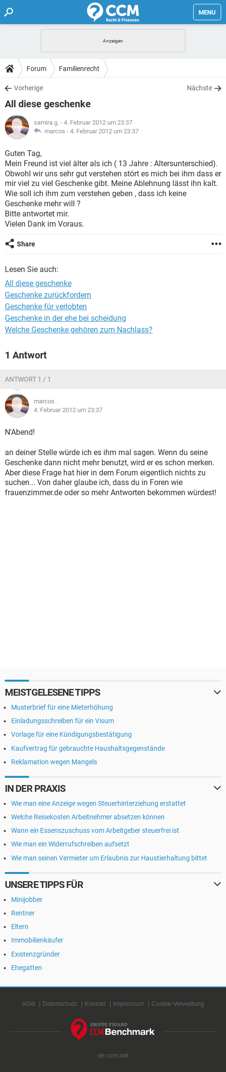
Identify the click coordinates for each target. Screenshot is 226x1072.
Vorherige (28, 88)
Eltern (19, 926)
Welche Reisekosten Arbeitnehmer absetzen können (88, 817)
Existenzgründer (35, 954)
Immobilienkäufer (37, 940)
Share (26, 244)
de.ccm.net (113, 1055)
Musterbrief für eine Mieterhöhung (62, 707)
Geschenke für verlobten (46, 306)
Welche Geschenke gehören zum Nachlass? (79, 329)
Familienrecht (79, 68)
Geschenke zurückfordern (48, 295)
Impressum (128, 1003)
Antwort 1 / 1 (28, 379)
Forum (36, 68)
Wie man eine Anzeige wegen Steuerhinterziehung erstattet (98, 803)
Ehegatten (26, 968)
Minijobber (26, 899)
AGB (28, 1003)
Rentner (23, 913)
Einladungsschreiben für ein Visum (62, 721)
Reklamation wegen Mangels (54, 762)
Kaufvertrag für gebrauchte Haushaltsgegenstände (88, 748)
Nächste (199, 88)
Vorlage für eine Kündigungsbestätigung (71, 734)
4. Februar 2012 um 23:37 (104, 131)
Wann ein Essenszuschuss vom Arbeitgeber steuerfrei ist (95, 830)
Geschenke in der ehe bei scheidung (65, 318)
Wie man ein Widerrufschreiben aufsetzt (70, 844)
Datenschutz (59, 1003)
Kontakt (95, 1003)
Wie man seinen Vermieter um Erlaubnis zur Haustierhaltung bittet (109, 858)
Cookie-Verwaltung (178, 1003)
